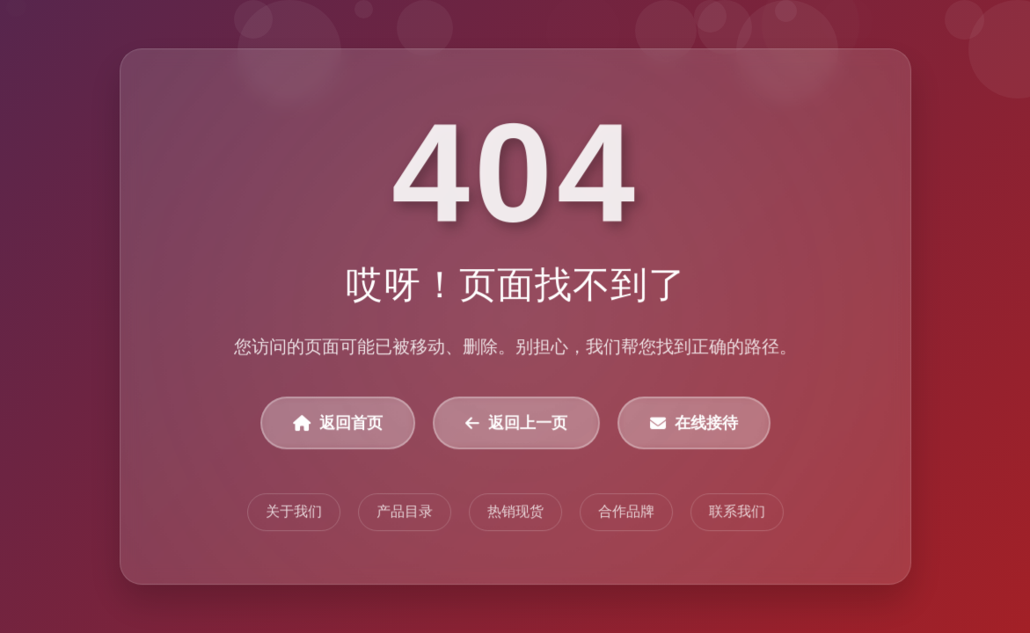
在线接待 (693, 424)
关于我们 (294, 512)
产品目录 (404, 512)
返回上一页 (516, 424)
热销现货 (515, 512)
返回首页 (338, 424)
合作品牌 (625, 512)
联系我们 (736, 512)
